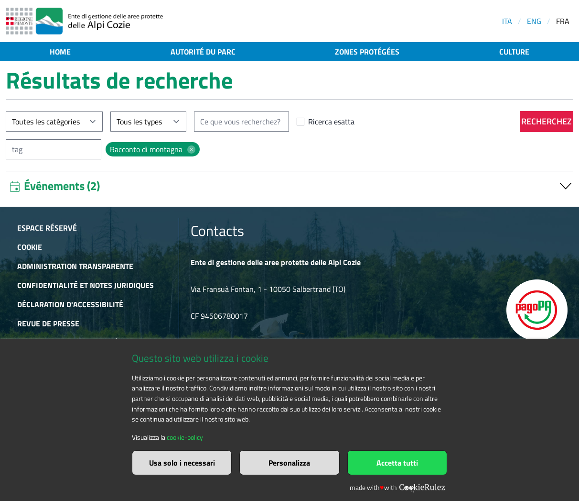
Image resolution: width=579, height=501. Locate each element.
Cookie (29, 247)
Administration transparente (75, 266)
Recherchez (546, 121)
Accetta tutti (397, 462)
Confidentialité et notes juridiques (85, 285)
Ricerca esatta (331, 121)
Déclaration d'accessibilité (70, 304)
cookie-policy (185, 437)
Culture (514, 51)
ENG (534, 21)
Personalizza (289, 462)
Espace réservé (47, 228)
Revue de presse (48, 323)
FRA (562, 21)
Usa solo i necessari (182, 462)
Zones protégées (367, 51)
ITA (507, 21)
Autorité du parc (203, 51)
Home (60, 51)
